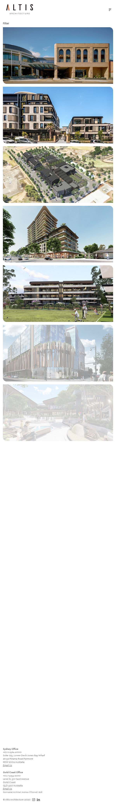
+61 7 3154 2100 (12, 775)
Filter (6, 23)
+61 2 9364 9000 (12, 752)
